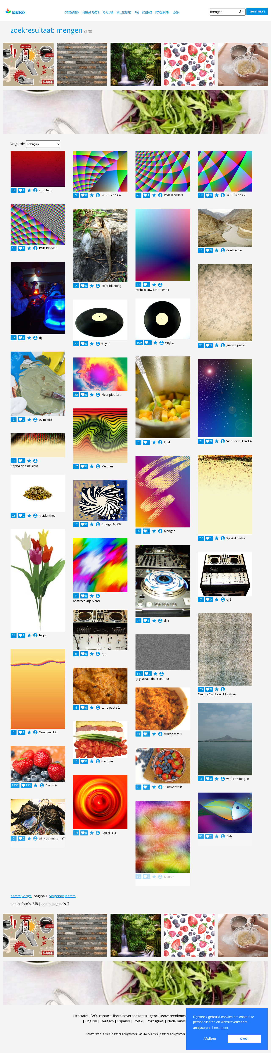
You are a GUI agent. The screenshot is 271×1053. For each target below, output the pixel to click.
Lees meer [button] (220, 1028)
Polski (138, 1021)
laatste (70, 896)
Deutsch (107, 1021)
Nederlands (176, 1021)
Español (123, 1021)
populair (107, 13)
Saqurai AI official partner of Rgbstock (161, 1034)
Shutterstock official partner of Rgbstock (111, 1034)
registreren (257, 11)
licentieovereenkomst (130, 1015)
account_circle (35, 190)
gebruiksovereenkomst (168, 1015)
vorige (27, 896)
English (91, 1021)
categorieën (71, 13)
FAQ (137, 13)
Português (155, 1021)
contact (147, 13)
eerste (16, 896)
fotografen (162, 13)
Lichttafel (80, 1015)
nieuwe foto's (91, 13)
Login (176, 13)
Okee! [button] (244, 1038)
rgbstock (14, 12)
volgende (56, 896)
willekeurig (124, 13)
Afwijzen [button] (209, 1038)
